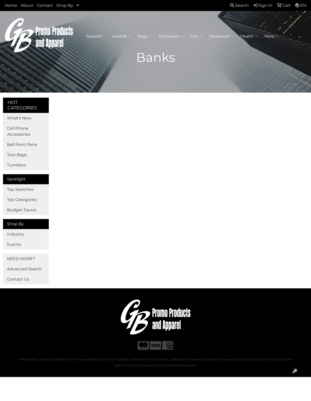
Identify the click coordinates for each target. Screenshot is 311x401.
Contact (45, 5)
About (27, 5)
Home (11, 5)
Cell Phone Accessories (18, 131)
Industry (15, 234)
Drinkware (171, 36)
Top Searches (20, 189)
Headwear (221, 36)
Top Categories (22, 199)
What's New (19, 118)
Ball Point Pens (22, 144)
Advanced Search (24, 269)
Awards (121, 36)
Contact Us (18, 279)
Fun (196, 36)
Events (14, 244)
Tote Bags (17, 154)
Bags (145, 36)
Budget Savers (22, 210)
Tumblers (16, 165)
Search (239, 5)
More (271, 36)
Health (249, 36)
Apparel (96, 36)
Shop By (64, 5)
